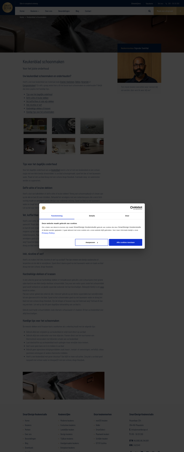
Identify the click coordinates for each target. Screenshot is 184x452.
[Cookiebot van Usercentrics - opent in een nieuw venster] (132, 208)
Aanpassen (92, 242)
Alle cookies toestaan (126, 242)
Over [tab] (127, 216)
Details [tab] (92, 216)
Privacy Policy (48, 233)
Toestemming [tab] (57, 216)
